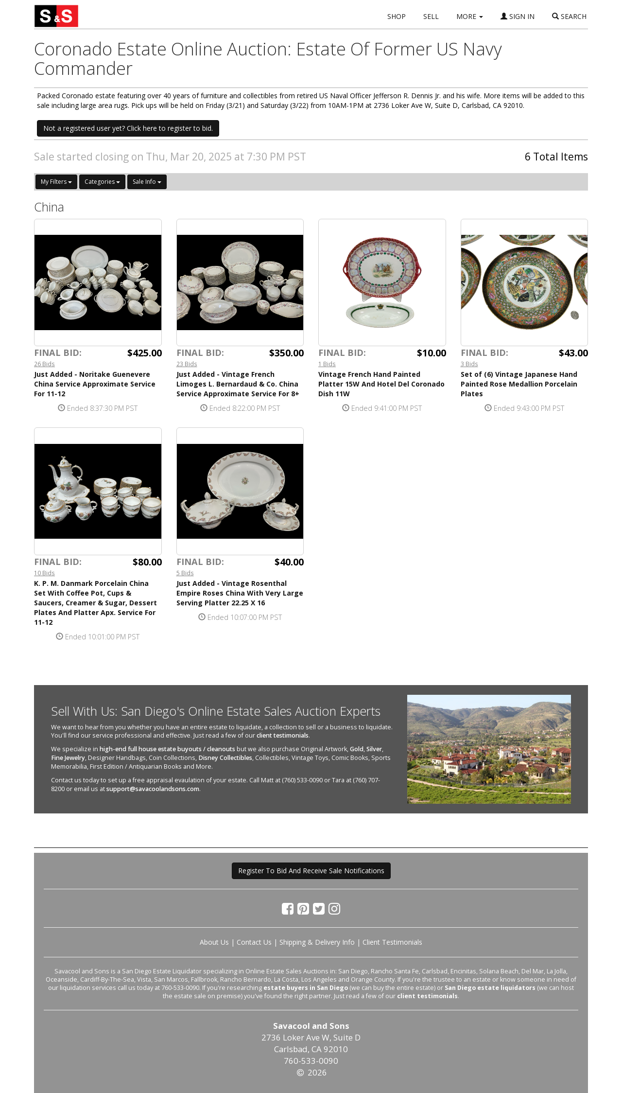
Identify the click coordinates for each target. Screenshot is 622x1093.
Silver (374, 749)
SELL (431, 16)
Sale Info (147, 181)
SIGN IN (518, 16)
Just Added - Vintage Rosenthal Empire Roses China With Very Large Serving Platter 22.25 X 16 (239, 593)
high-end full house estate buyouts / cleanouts (167, 749)
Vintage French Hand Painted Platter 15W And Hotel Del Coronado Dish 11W (381, 384)
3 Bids (469, 364)
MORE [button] (469, 16)
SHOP (396, 16)
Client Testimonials (392, 942)
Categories (102, 181)
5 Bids (185, 573)
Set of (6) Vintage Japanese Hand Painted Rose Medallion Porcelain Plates (519, 384)
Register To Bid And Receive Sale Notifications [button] (311, 870)
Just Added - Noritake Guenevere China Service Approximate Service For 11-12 (95, 384)
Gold (356, 749)
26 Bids (44, 364)
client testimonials (283, 735)
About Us (214, 942)
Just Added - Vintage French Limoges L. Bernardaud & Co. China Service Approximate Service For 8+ (237, 384)
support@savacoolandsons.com (152, 789)
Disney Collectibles (225, 758)
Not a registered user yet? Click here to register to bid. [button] (128, 128)
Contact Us (254, 942)
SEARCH (569, 16)
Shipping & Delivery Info (317, 942)
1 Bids (327, 364)
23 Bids (186, 364)
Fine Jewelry (68, 758)
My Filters (56, 181)
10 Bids (44, 573)
